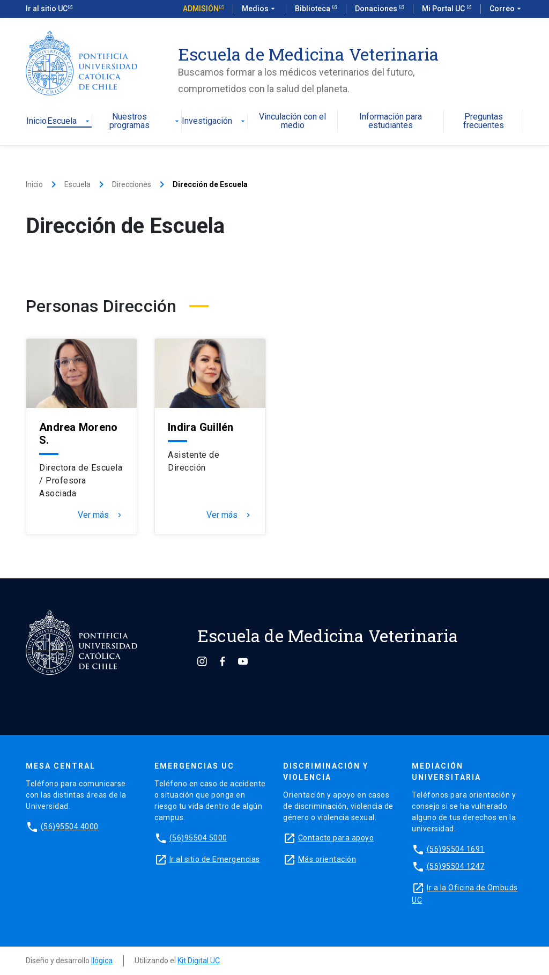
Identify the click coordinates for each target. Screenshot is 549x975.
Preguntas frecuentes (483, 121)
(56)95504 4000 (70, 826)
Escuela (69, 121)
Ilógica (102, 960)
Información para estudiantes (390, 121)
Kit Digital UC (198, 960)
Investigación (214, 121)
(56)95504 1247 (456, 866)
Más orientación (327, 859)
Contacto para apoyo (336, 837)
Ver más (101, 515)
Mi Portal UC (444, 8)
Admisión (201, 8)
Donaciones (377, 8)
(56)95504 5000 (198, 837)
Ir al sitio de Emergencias (214, 859)
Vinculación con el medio (292, 121)
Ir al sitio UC (47, 8)
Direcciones (131, 184)
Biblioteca (313, 8)
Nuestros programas (145, 121)
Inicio (36, 121)
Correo (506, 9)
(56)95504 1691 (456, 849)
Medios (259, 9)
